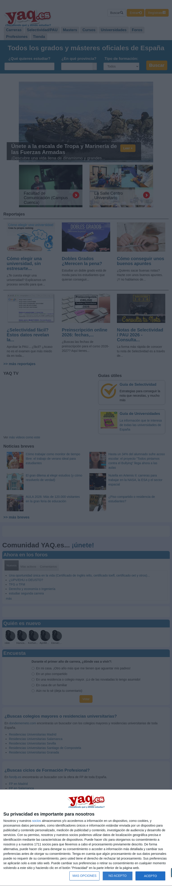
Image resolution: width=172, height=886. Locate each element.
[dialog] (86, 838)
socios (36, 820)
